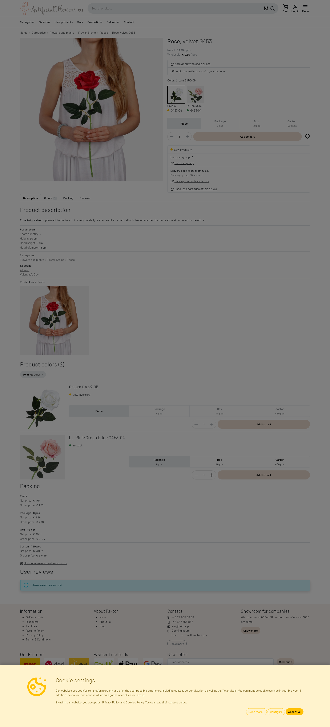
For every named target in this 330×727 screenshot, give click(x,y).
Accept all (294, 712)
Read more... (257, 712)
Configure (276, 712)
